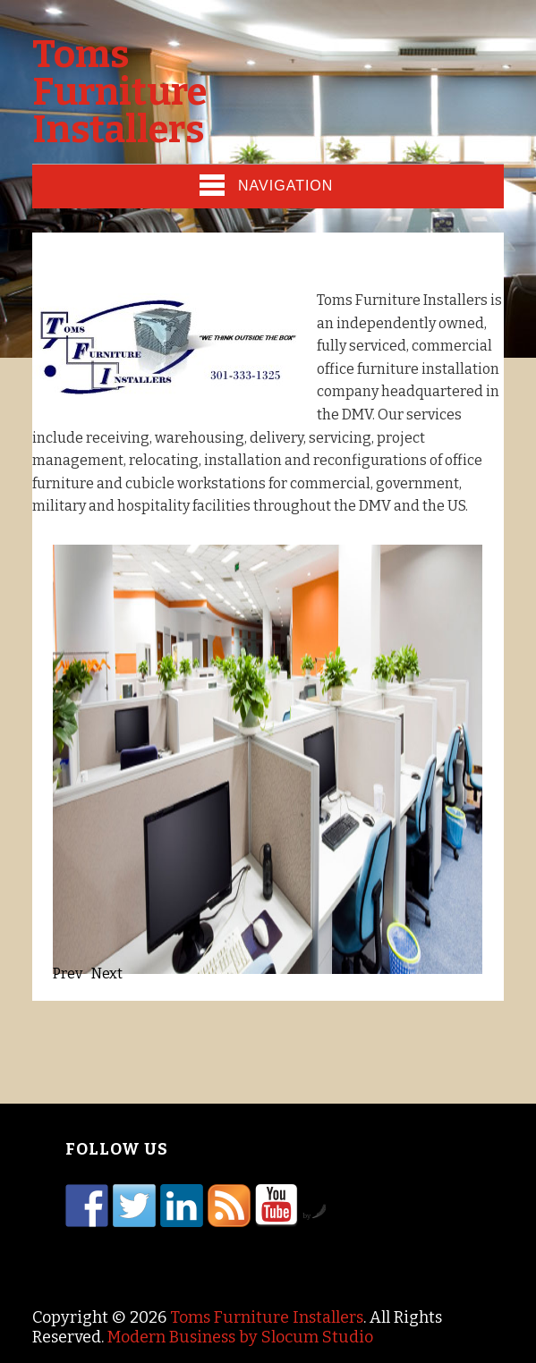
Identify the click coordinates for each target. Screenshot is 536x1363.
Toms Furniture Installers (119, 92)
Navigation (267, 185)
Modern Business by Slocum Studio (240, 1337)
